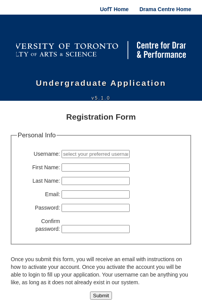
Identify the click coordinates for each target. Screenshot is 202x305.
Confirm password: (47, 225)
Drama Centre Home (165, 9)
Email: (52, 194)
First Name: (46, 167)
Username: (47, 154)
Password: (47, 208)
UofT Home (114, 9)
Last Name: (46, 181)
